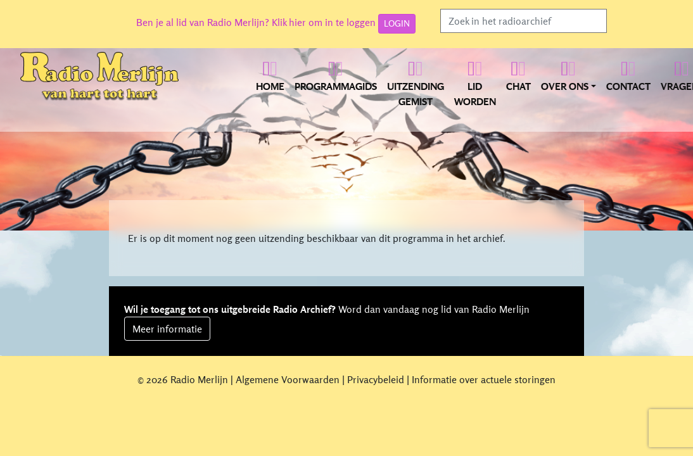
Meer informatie (167, 328)
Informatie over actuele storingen (484, 379)
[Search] (523, 21)
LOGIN (397, 23)
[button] (568, 82)
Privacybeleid (375, 379)
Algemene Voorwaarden (288, 379)
